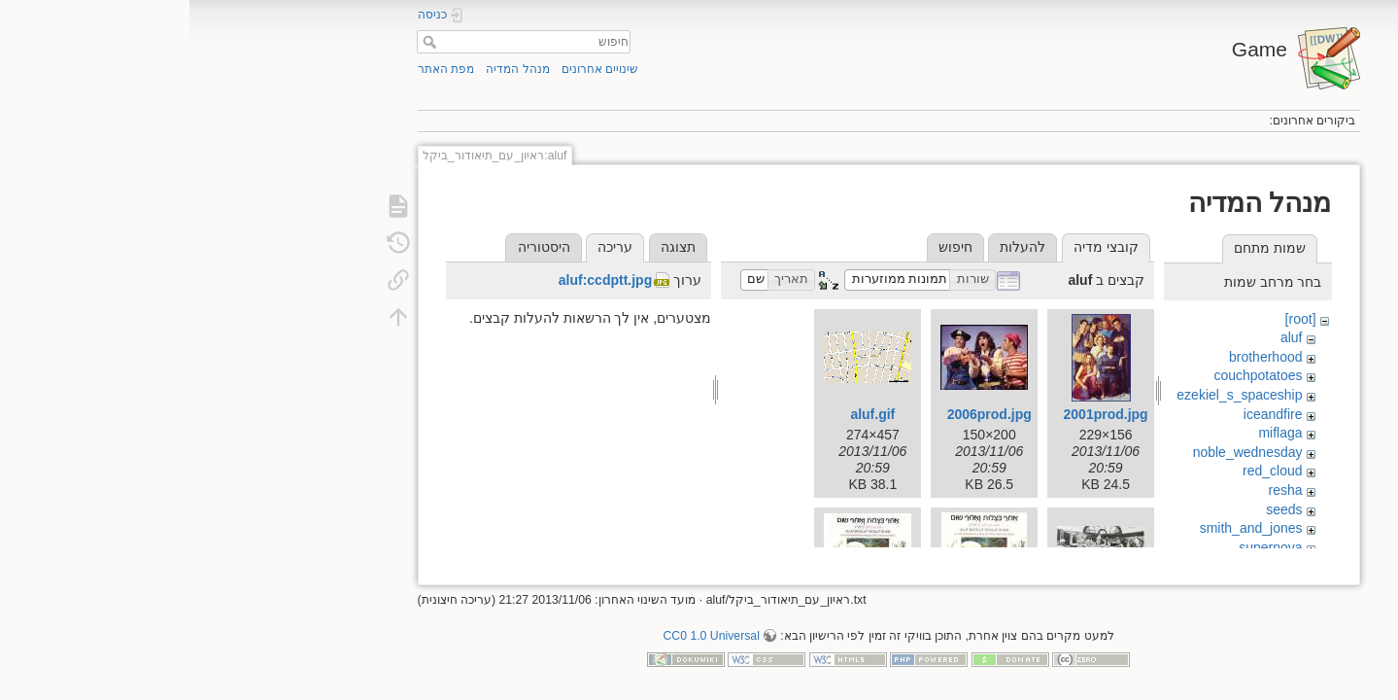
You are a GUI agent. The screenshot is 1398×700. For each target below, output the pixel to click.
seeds (1094, 509)
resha (1095, 490)
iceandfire (1083, 414)
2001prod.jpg (916, 414)
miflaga (1090, 432)
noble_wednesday (1058, 452)
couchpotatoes (1068, 375)
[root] (1111, 319)
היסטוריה (354, 247)
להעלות (833, 247)
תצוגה (488, 247)
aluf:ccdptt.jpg (415, 280)
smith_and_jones (1061, 528)
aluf (1102, 337)
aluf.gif (683, 414)
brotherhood (1076, 357)
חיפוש (237, 42)
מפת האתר (256, 69)
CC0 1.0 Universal (521, 628)
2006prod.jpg (800, 414)
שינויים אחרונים (410, 69)
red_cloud (1083, 470)
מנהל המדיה (327, 69)
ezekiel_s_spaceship (1049, 394)
